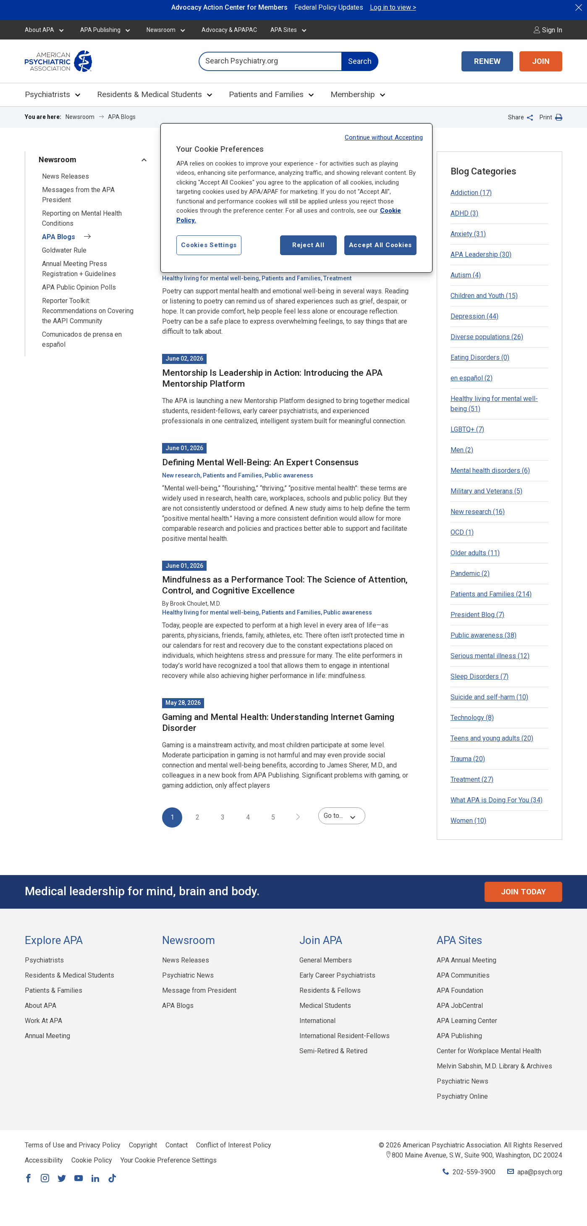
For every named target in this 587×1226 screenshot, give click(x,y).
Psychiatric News (188, 975)
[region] (296, 198)
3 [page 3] (223, 817)
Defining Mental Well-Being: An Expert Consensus (260, 462)
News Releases (65, 176)
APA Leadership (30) (481, 254)
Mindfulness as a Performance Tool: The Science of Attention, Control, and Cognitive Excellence (285, 585)
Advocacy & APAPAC (229, 29)
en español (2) (472, 378)
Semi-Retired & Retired (333, 1051)
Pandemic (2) (470, 573)
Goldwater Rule (64, 250)
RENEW (487, 61)
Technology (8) (472, 718)
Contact (176, 1145)
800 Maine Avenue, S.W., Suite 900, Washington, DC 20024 (477, 1155)
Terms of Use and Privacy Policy (73, 1145)
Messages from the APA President (78, 195)
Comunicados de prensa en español (82, 339)
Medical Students (325, 1006)
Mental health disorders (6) (490, 471)
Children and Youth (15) (484, 296)
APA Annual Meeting (466, 960)
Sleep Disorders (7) (479, 676)
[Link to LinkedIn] (95, 1179)
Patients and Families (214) (491, 594)
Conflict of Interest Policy (233, 1145)
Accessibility (44, 1160)
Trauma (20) (468, 759)
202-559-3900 (474, 1172)
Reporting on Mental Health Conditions (82, 218)
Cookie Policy (91, 1160)
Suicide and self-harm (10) (489, 697)
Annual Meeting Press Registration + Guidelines (79, 269)
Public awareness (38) (483, 635)
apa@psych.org (539, 1172)
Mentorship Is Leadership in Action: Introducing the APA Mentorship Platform (272, 378)
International (317, 1021)
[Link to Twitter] (61, 1179)
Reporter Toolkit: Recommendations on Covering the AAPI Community (88, 311)
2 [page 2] (197, 817)
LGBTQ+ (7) (467, 429)
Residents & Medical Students (149, 94)
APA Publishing (100, 29)
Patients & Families (53, 990)
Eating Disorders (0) (480, 357)
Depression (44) (474, 316)
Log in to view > (393, 7)
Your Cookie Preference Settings (169, 1160)
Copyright (143, 1145)
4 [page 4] (248, 817)
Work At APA (43, 1021)
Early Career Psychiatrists (337, 975)
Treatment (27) (472, 779)
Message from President (199, 990)
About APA (39, 29)
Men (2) (462, 450)
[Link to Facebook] (28, 1179)
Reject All (308, 245)
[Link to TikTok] (112, 1179)
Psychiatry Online (462, 1096)
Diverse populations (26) (487, 337)
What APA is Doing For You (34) (496, 800)
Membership (352, 94)
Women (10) (468, 821)
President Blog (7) (477, 615)
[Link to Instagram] (45, 1179)
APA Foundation (460, 990)
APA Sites (283, 29)
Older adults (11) (475, 553)
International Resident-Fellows (344, 1036)
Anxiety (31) (468, 234)
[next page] (298, 817)
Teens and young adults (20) (492, 738)
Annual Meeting (47, 1036)
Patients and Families (266, 94)
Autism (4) (466, 275)
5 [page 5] (273, 817)
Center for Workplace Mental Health (489, 1051)
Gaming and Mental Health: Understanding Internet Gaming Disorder (278, 722)
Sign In (548, 30)
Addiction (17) (471, 193)
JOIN (541, 61)
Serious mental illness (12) (490, 656)
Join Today (523, 891)
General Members (325, 960)
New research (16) (478, 512)
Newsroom (161, 29)
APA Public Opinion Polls (79, 287)
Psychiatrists (47, 94)
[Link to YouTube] (78, 1179)
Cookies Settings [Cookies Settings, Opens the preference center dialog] (209, 245)
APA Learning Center (467, 1021)
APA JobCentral (460, 1006)
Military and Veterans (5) (486, 491)
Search (360, 61)
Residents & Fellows (330, 990)
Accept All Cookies (380, 245)
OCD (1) (462, 532)
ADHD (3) (464, 213)
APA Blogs (66, 237)
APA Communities (463, 975)
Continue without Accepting (384, 137)
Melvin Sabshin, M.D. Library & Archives (494, 1066)
